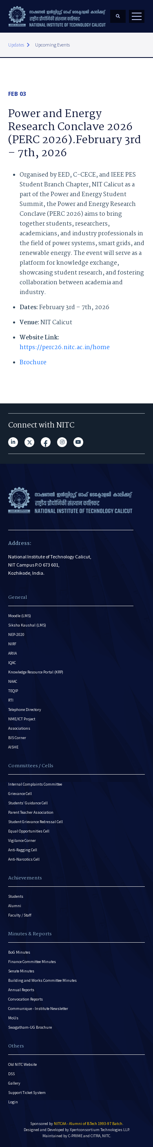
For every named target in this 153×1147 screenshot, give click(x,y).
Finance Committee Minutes (32, 961)
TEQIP (13, 690)
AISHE (13, 747)
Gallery (14, 1083)
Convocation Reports (25, 999)
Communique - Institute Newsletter (38, 1008)
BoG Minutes (19, 952)
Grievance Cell (20, 793)
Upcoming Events (52, 45)
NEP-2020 (16, 634)
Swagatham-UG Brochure (30, 1027)
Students (15, 896)
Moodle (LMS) (19, 615)
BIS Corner (17, 737)
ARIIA (12, 653)
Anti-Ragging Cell (22, 849)
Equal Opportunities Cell (28, 831)
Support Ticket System (27, 1092)
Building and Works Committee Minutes (42, 980)
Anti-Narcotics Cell (24, 859)
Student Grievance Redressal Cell (35, 821)
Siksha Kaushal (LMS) (27, 625)
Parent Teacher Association (30, 812)
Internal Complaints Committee (35, 784)
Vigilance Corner (22, 840)
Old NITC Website (22, 1064)
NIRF (12, 644)
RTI (10, 700)
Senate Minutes (21, 971)
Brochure (33, 363)
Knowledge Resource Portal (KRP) (35, 672)
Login (13, 1102)
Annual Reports (21, 989)
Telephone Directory (24, 709)
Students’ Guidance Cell (28, 803)
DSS (11, 1073)
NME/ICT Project (21, 719)
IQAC (12, 662)
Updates (16, 45)
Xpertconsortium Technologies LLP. (100, 1129)
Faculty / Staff (19, 915)
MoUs (13, 1018)
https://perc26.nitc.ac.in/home (65, 347)
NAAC (12, 681)
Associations (19, 728)
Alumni (14, 905)
